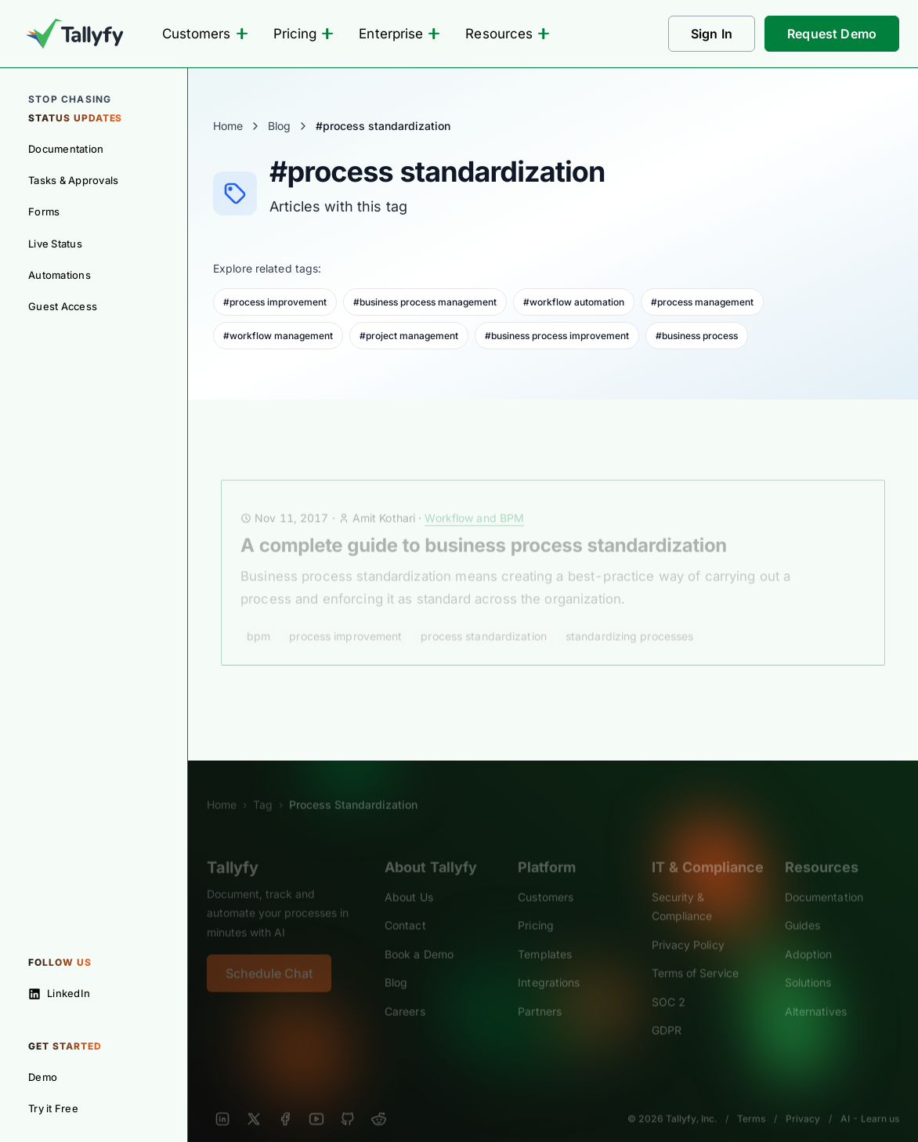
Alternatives (816, 993)
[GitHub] (347, 1101)
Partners (540, 993)
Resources (507, 34)
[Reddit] (379, 1101)
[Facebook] (285, 1101)
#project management (409, 336)
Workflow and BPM (474, 500)
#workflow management (278, 336)
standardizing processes (629, 618)
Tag (263, 786)
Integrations (549, 964)
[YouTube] (316, 1101)
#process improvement (275, 302)
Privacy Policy (688, 927)
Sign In (711, 34)
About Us (409, 879)
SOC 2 (668, 984)
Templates (545, 936)
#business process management (425, 302)
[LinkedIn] (222, 1101)
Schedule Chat (269, 955)
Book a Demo (419, 936)
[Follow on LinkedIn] (93, 993)
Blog (279, 125)
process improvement (345, 618)
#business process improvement (557, 336)
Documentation (824, 879)
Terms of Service (695, 955)
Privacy (803, 1101)
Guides (803, 907)
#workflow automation (573, 302)
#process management (702, 302)
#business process (697, 336)
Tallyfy (232, 849)
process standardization (483, 618)
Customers (205, 34)
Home (228, 125)
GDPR (666, 1012)
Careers (405, 993)
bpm (258, 618)
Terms (751, 1101)
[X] (253, 1101)
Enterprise (399, 34)
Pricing (303, 34)
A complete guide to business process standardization (483, 527)
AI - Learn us (869, 1101)
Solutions (808, 964)
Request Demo (831, 34)
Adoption (809, 936)
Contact (405, 907)
